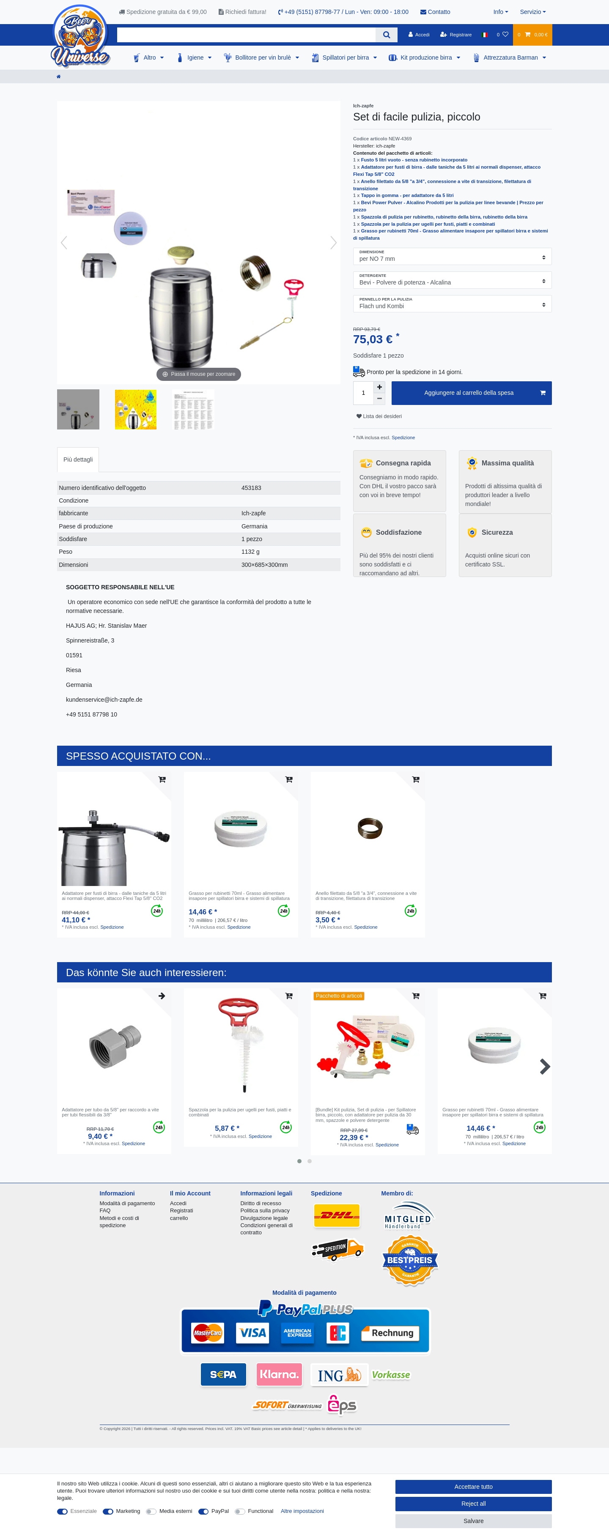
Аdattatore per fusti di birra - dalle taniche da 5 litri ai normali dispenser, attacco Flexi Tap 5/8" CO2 (114, 896)
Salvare (473, 1521)
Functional (261, 1511)
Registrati (181, 1210)
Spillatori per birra (347, 57)
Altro (151, 57)
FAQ (105, 1210)
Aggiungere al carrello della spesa (485, 393)
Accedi (178, 1203)
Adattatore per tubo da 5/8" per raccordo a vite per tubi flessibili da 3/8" (110, 1112)
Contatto (435, 11)
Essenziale (84, 1511)
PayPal (220, 1511)
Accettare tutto (474, 1486)
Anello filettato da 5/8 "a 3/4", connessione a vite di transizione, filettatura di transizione (366, 896)
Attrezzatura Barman (512, 57)
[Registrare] (456, 34)
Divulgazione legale (264, 1218)
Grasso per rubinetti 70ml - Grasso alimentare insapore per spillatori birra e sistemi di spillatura (239, 896)
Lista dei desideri (379, 416)
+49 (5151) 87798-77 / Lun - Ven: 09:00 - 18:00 (343, 11)
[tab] (78, 459)
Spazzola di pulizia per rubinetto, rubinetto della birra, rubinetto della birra (444, 216)
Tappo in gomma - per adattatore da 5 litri (407, 195)
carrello (179, 1218)
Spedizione (402, 437)
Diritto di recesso (261, 1203)
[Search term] (246, 34)
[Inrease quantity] (379, 387)
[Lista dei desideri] (502, 34)
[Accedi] (419, 34)
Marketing (128, 1511)
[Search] (386, 34)
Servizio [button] (530, 11)
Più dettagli (78, 459)
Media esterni (175, 1511)
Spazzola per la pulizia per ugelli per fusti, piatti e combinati (428, 224)
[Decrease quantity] (379, 399)
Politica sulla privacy (265, 1210)
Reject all (473, 1503)
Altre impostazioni (302, 1511)
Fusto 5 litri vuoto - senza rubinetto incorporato (414, 159)
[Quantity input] (363, 393)
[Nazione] (484, 34)
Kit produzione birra (427, 57)
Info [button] (498, 11)
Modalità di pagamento (127, 1203)
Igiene (196, 57)
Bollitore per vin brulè (263, 57)
